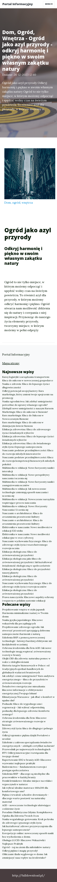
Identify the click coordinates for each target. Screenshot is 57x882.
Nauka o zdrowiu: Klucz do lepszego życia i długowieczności (26, 385)
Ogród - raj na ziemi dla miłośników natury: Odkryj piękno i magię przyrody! (26, 849)
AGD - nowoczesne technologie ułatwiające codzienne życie (26, 807)
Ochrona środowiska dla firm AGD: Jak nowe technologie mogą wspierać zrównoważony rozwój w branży (26, 651)
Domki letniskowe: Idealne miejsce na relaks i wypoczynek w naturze (27, 782)
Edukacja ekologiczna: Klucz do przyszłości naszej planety (26, 571)
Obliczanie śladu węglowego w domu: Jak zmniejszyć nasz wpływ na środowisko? (24, 856)
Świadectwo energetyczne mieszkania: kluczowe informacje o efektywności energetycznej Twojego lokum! (23, 690)
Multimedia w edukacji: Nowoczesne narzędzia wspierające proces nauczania (28, 501)
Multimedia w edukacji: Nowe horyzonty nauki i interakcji (28, 469)
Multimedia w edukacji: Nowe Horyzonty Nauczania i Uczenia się (24, 508)
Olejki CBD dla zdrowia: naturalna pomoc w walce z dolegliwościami (26, 660)
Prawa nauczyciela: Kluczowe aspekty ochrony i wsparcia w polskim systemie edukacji (28, 599)
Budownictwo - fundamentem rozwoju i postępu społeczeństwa (24, 768)
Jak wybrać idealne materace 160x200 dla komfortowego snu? (25, 789)
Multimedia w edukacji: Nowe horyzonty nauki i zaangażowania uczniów (28, 483)
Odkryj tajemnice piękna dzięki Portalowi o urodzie (26, 737)
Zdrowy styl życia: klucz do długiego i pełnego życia (27, 730)
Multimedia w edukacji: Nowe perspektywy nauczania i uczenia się (25, 476)
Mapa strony (10, 363)
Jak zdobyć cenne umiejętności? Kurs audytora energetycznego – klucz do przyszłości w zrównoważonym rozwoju (28, 679)
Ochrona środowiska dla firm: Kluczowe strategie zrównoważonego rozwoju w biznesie (24, 721)
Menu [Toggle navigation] (49, 4)
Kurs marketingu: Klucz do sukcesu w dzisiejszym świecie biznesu (22, 424)
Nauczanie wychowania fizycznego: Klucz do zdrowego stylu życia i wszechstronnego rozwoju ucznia (27, 545)
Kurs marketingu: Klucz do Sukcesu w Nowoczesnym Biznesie (23, 417)
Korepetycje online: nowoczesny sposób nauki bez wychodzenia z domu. (28, 835)
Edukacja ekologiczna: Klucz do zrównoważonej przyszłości (19, 553)
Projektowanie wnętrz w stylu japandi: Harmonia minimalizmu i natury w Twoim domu (25, 613)
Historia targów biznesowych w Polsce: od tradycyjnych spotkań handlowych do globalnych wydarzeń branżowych (25, 669)
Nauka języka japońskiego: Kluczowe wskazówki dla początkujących (22, 622)
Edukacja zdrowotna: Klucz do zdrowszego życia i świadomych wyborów (26, 431)
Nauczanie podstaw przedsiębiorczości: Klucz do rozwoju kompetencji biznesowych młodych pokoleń (28, 461)
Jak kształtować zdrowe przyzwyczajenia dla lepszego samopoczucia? (27, 828)
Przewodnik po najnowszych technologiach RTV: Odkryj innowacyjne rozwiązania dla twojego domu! (26, 753)
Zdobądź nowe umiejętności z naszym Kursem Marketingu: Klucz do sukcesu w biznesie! (28, 410)
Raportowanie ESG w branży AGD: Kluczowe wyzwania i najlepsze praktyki (26, 761)
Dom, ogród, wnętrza (18, 202)
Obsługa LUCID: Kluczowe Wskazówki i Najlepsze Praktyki (23, 842)
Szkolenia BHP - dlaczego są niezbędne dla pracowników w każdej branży (25, 775)
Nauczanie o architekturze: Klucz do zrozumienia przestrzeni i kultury (22, 515)
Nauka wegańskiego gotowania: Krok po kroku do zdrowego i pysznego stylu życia (28, 821)
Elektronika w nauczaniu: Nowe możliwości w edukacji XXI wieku (27, 529)
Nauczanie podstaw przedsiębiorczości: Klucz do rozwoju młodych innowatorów (27, 452)
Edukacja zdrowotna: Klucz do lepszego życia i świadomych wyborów (28, 438)
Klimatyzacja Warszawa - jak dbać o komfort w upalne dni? (28, 698)
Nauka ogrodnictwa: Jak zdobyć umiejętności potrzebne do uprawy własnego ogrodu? (27, 403)
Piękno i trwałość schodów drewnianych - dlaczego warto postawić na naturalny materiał (25, 798)
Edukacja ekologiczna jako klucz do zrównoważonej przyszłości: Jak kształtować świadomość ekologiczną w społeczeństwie (27, 562)
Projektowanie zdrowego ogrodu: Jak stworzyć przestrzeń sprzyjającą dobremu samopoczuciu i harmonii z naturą (26, 630)
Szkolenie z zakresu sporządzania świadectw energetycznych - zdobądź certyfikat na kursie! (28, 744)
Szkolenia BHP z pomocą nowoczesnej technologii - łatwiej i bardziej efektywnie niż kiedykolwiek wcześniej (27, 641)
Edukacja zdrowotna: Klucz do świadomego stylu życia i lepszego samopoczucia (26, 445)
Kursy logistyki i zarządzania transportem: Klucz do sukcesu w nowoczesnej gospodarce (27, 378)
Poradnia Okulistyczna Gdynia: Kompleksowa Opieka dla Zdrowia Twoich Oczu (27, 814)
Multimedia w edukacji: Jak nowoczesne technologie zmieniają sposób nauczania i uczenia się (25, 492)
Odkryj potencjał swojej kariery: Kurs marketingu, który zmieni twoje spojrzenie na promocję (27, 394)
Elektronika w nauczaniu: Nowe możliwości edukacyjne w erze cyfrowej (26, 536)
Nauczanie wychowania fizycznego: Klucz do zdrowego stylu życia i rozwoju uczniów (27, 585)
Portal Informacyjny (17, 4)
